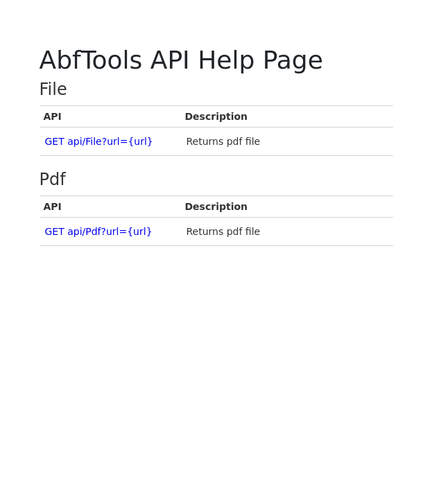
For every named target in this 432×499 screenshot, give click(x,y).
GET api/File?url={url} (99, 141)
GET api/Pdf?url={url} (99, 231)
